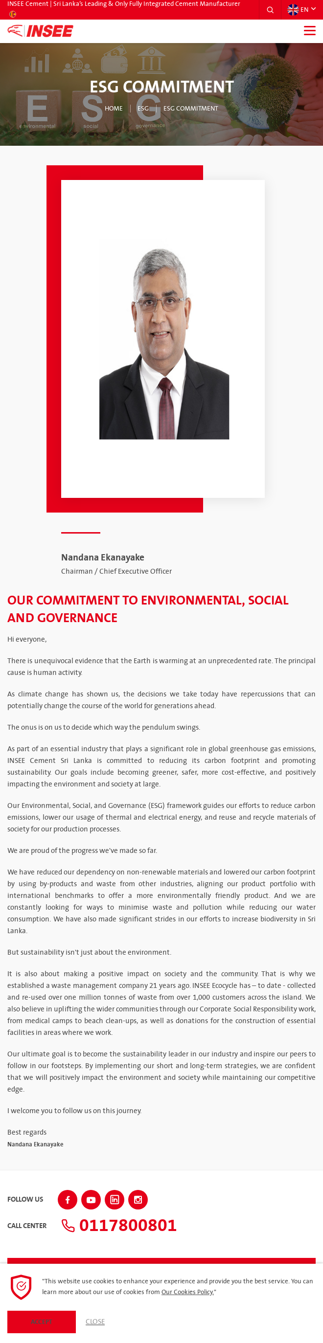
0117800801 (119, 1225)
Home (114, 108)
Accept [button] (41, 1322)
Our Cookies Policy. (188, 1292)
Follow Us (25, 1199)
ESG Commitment (190, 108)
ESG (143, 108)
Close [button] (95, 1322)
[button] (270, 10)
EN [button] (297, 10)
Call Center (26, 1226)
